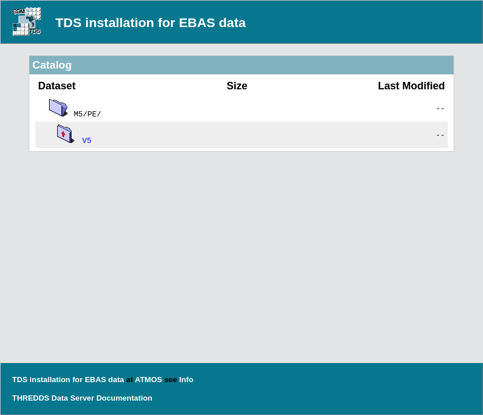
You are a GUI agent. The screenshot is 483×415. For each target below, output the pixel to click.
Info (186, 379)
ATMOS (148, 379)
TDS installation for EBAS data (150, 22)
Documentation (124, 398)
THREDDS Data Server (53, 398)
